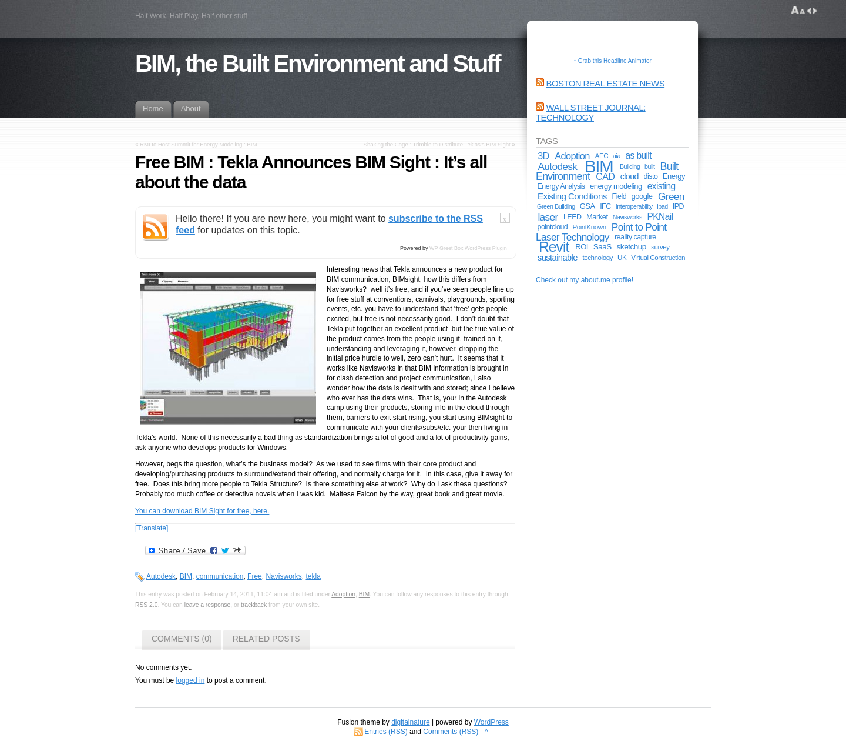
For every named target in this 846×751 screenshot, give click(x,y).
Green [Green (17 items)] (671, 196)
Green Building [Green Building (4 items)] (556, 206)
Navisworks (283, 576)
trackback (254, 605)
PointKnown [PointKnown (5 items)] (589, 227)
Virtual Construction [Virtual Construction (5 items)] (658, 257)
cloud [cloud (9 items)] (629, 176)
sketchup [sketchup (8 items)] (631, 246)
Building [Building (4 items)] (630, 166)
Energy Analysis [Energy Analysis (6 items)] (561, 186)
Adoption (343, 594)
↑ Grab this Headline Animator (612, 61)
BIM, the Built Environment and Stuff (317, 63)
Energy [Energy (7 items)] (674, 176)
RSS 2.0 (146, 605)
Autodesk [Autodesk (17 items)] (557, 166)
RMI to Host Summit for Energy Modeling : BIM (198, 144)
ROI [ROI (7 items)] (581, 246)
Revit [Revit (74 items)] (554, 247)
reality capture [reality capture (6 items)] (635, 237)
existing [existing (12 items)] (661, 186)
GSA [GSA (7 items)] (587, 206)
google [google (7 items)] (642, 196)
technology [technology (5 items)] (598, 257)
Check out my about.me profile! (584, 280)
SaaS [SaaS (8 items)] (602, 246)
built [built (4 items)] (649, 166)
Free (254, 576)
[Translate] (151, 528)
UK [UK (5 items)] (621, 257)
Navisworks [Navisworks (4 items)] (627, 217)
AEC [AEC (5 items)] (601, 155)
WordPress (491, 722)
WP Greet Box (446, 248)
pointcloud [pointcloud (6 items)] (552, 227)
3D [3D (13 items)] (543, 156)
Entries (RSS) (385, 731)
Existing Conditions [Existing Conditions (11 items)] (572, 196)
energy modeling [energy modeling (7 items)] (616, 186)
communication (220, 576)
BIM (186, 576)
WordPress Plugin (486, 248)
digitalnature (410, 722)
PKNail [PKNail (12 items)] (660, 217)
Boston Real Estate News (605, 83)
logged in (190, 680)
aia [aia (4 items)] (616, 155)
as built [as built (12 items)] (639, 156)
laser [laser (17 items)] (548, 217)
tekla (313, 576)
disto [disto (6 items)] (651, 176)
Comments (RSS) (450, 731)
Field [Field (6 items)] (619, 196)
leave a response (207, 605)
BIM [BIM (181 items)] (599, 166)
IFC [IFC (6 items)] (605, 206)
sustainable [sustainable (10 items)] (558, 257)
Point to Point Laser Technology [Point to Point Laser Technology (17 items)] (601, 232)
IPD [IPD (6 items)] (678, 206)
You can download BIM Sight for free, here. (202, 511)
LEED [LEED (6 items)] (572, 217)
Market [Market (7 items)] (597, 216)
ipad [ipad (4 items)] (662, 206)
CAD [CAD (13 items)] (605, 176)
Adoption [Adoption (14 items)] (572, 156)
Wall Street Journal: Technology (591, 112)
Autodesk (161, 576)
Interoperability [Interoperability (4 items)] (634, 206)
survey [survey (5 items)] (660, 247)
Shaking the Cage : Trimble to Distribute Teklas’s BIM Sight (437, 144)
